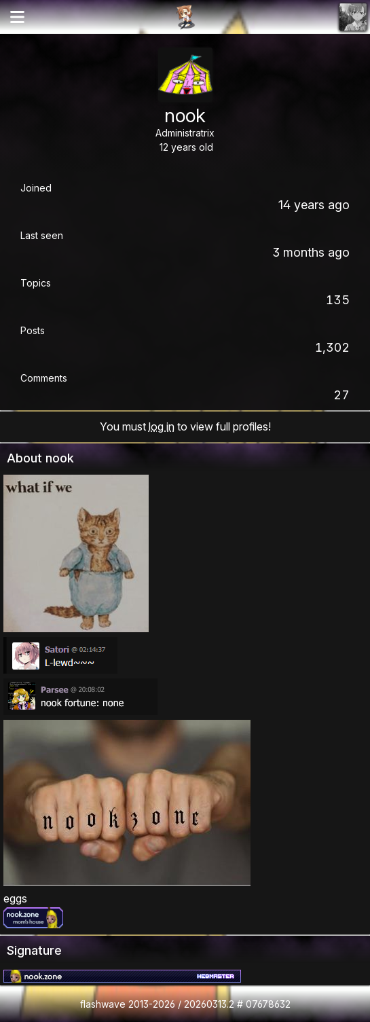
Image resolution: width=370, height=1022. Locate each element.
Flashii (185, 17)
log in (161, 426)
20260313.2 (209, 1004)
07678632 (268, 1004)
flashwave (103, 1004)
